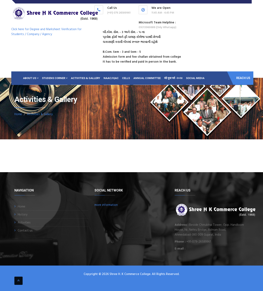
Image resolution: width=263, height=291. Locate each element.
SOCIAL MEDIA (195, 78)
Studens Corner (54, 78)
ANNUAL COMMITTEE (147, 78)
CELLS (126, 78)
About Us (30, 78)
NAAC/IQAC (111, 78)
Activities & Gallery (85, 78)
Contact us (25, 230)
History (22, 214)
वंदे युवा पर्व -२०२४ (173, 78)
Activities (24, 222)
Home (18, 114)
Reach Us (243, 78)
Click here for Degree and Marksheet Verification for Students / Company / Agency (46, 32)
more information (106, 205)
